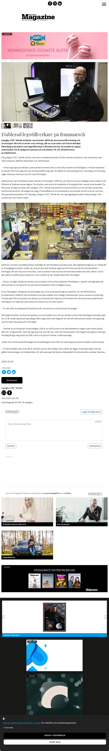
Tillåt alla (55, 742)
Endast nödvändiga (54, 735)
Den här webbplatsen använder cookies (22, 722)
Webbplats (11, 380)
